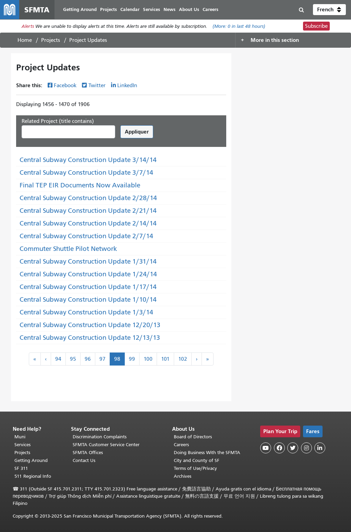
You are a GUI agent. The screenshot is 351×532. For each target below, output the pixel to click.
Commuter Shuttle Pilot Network (68, 249)
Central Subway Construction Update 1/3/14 (86, 312)
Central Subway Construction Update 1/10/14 (88, 299)
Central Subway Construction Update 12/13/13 (90, 338)
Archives (182, 476)
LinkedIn (127, 85)
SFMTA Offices (88, 452)
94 (58, 359)
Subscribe (316, 26)
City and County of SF (196, 460)
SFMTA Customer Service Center (106, 445)
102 (182, 359)
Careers (181, 445)
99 (132, 359)
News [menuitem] (170, 9)
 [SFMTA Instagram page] (306, 448)
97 (102, 359)
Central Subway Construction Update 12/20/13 (90, 325)
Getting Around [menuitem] (80, 9)
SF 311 (21, 468)
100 (148, 359)
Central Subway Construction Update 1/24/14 (88, 274)
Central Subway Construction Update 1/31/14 (88, 261)
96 (88, 359)
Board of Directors (193, 437)
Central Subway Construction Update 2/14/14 (88, 223)
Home (24, 40)
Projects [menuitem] (108, 9)
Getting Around (31, 460)
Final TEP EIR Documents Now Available (80, 185)
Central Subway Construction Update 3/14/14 (88, 160)
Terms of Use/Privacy (195, 468)
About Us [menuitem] (189, 9)
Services (22, 445)
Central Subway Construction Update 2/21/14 (88, 211)
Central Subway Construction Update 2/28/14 (88, 198)
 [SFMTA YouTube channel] (266, 448)
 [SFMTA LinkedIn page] (319, 448)
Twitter (97, 85)
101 (165, 359)
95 (73, 359)
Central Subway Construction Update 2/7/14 (86, 236)
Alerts (28, 26)
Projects (50, 40)
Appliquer (137, 131)
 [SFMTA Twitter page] (292, 448)
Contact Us (84, 460)
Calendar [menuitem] (130, 9)
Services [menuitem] (151, 9)
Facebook (65, 85)
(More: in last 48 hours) (239, 26)
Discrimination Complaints (99, 437)
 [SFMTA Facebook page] (279, 448)
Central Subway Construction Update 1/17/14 (88, 287)
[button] (329, 9)
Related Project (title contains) (58, 121)
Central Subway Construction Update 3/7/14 (86, 172)
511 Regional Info (32, 476)
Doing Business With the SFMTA (207, 452)
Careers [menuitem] (210, 9)
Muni (19, 437)
